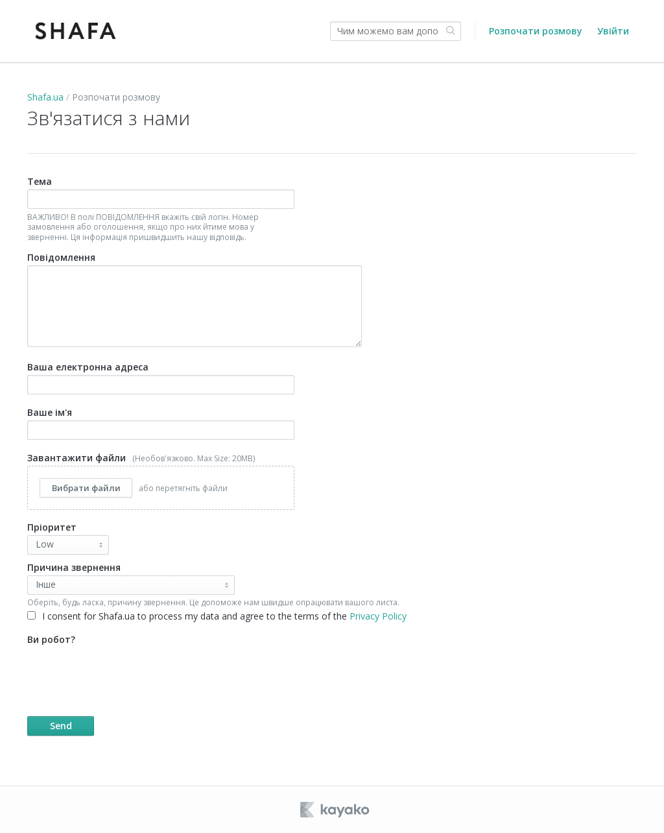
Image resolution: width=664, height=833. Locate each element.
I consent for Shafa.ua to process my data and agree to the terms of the (217, 616)
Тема (160, 208)
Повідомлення (194, 299)
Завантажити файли (160, 481)
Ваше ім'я (160, 423)
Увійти (613, 31)
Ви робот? (228, 684)
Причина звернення (74, 567)
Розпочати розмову (535, 31)
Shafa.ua (45, 97)
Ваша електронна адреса (160, 377)
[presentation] (125, 672)
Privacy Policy (378, 616)
